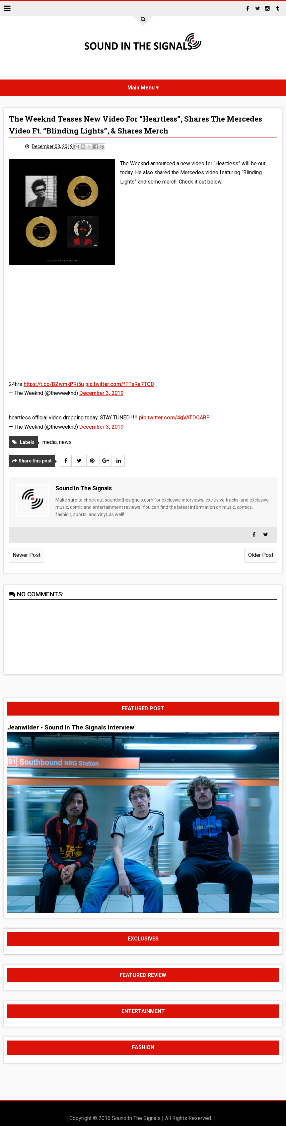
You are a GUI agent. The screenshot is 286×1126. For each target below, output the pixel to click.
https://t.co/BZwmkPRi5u (54, 384)
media (49, 442)
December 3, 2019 (101, 393)
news (65, 442)
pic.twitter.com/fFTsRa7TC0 (119, 384)
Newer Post (26, 555)
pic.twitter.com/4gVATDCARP (174, 417)
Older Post (260, 555)
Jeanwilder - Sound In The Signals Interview (70, 727)
